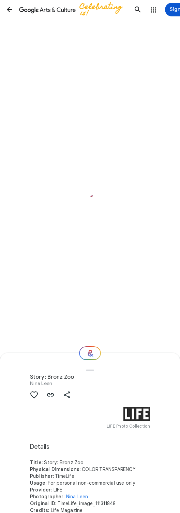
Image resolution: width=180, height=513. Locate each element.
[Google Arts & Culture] (73, 9)
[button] (9, 9)
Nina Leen (41, 383)
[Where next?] (90, 353)
